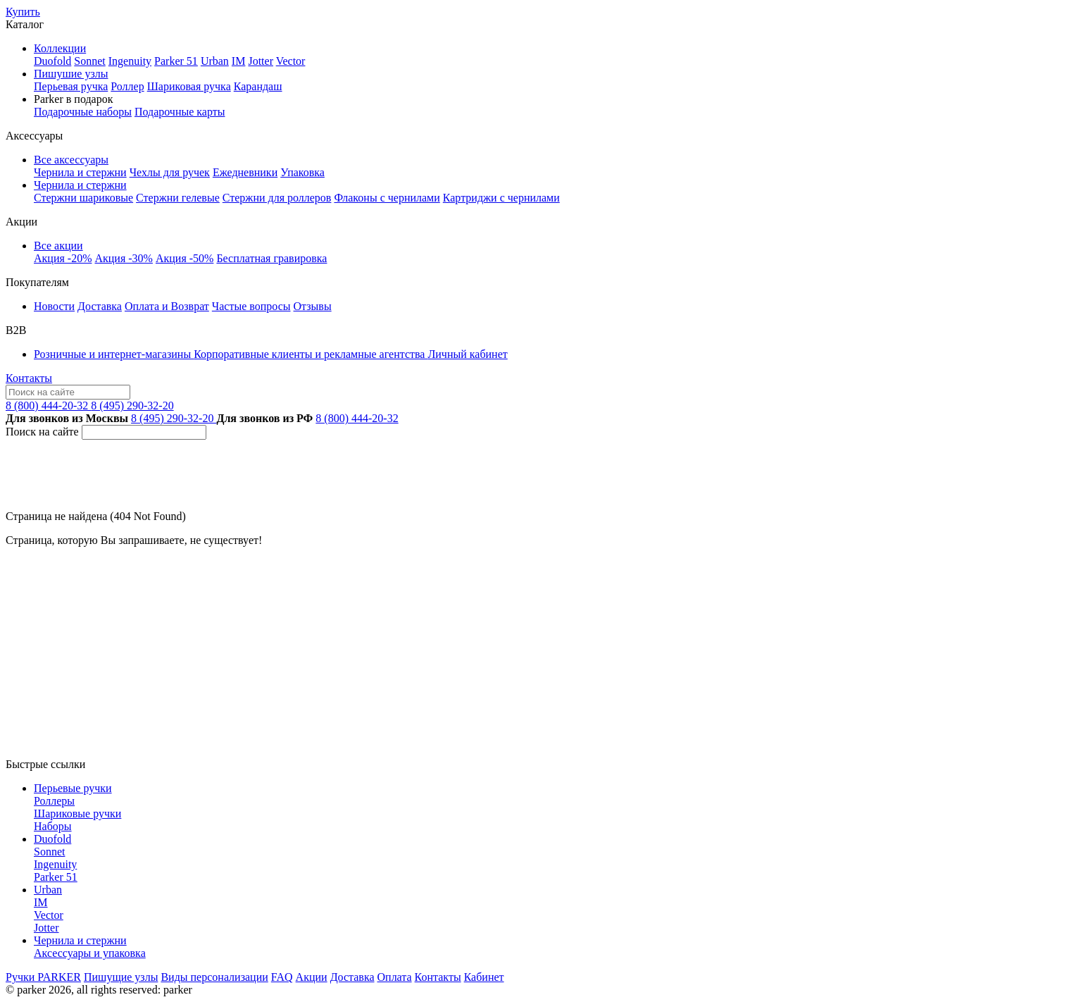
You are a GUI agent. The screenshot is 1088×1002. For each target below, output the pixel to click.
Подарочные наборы (83, 112)
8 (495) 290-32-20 (132, 406)
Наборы (53, 826)
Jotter (260, 61)
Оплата (394, 977)
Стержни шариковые (83, 198)
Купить (23, 12)
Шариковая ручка (189, 86)
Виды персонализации (214, 977)
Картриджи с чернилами (501, 198)
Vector (291, 61)
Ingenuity (129, 61)
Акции (311, 977)
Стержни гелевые (178, 198)
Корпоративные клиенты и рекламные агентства (310, 354)
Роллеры (54, 801)
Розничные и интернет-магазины (114, 354)
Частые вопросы (251, 306)
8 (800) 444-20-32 (48, 406)
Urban (215, 61)
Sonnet (89, 61)
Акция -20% (63, 258)
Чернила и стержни (80, 172)
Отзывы (313, 306)
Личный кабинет (467, 354)
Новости (54, 306)
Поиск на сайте (42, 432)
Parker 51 (176, 61)
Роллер (127, 86)
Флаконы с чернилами (386, 198)
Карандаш (258, 86)
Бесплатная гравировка (271, 258)
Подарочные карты (180, 112)
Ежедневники (245, 172)
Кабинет (484, 977)
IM (239, 61)
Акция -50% (184, 258)
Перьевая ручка (71, 86)
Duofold (52, 61)
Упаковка (302, 172)
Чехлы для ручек (170, 172)
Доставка (99, 306)
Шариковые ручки (77, 813)
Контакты (29, 378)
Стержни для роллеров (277, 198)
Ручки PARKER (43, 977)
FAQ (282, 977)
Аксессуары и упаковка (90, 953)
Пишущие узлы (121, 977)
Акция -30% (123, 258)
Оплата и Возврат (167, 306)
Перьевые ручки (73, 788)
